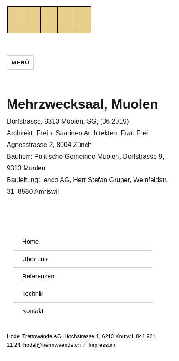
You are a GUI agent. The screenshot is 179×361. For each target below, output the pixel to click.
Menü (20, 62)
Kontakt (32, 310)
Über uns (35, 258)
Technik (32, 293)
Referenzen (38, 276)
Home (30, 241)
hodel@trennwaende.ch (52, 345)
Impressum (101, 345)
